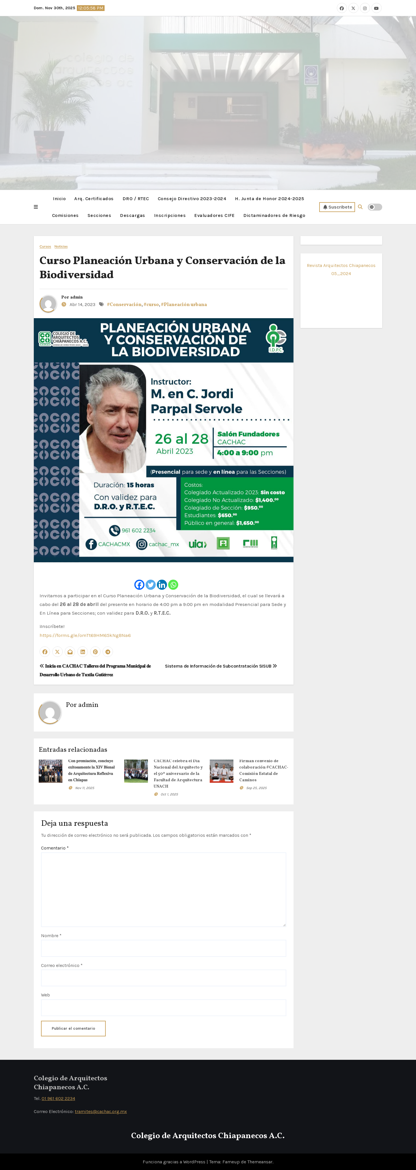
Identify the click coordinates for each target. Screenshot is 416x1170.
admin (76, 297)
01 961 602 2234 (58, 1098)
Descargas (132, 215)
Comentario (55, 847)
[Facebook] (139, 579)
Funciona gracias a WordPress (175, 1161)
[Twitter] (151, 579)
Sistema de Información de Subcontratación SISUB (221, 665)
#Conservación (124, 304)
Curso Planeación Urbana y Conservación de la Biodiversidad (162, 268)
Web (45, 994)
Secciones (100, 215)
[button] (36, 207)
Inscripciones (170, 215)
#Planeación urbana (184, 304)
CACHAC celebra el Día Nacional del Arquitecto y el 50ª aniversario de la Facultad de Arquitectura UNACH (178, 773)
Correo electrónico (62, 965)
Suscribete (337, 206)
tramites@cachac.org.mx (101, 1111)
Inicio (59, 198)
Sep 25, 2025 (256, 787)
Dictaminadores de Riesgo (274, 215)
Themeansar (259, 1161)
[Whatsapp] (173, 579)
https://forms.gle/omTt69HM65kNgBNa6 (85, 635)
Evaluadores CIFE (214, 215)
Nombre (51, 935)
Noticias (61, 246)
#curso (151, 304)
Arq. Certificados (94, 198)
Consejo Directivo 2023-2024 (192, 198)
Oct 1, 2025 (169, 794)
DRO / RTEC (135, 198)
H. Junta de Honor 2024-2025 (269, 198)
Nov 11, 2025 (84, 787)
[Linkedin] (162, 579)
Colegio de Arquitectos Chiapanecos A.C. (208, 1135)
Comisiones (65, 215)
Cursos (45, 246)
